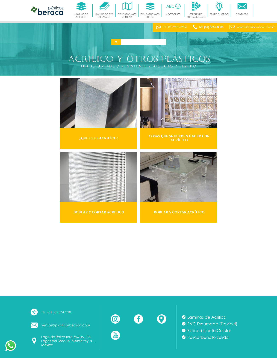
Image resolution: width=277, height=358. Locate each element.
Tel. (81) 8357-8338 (56, 312)
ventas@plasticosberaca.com (65, 325)
